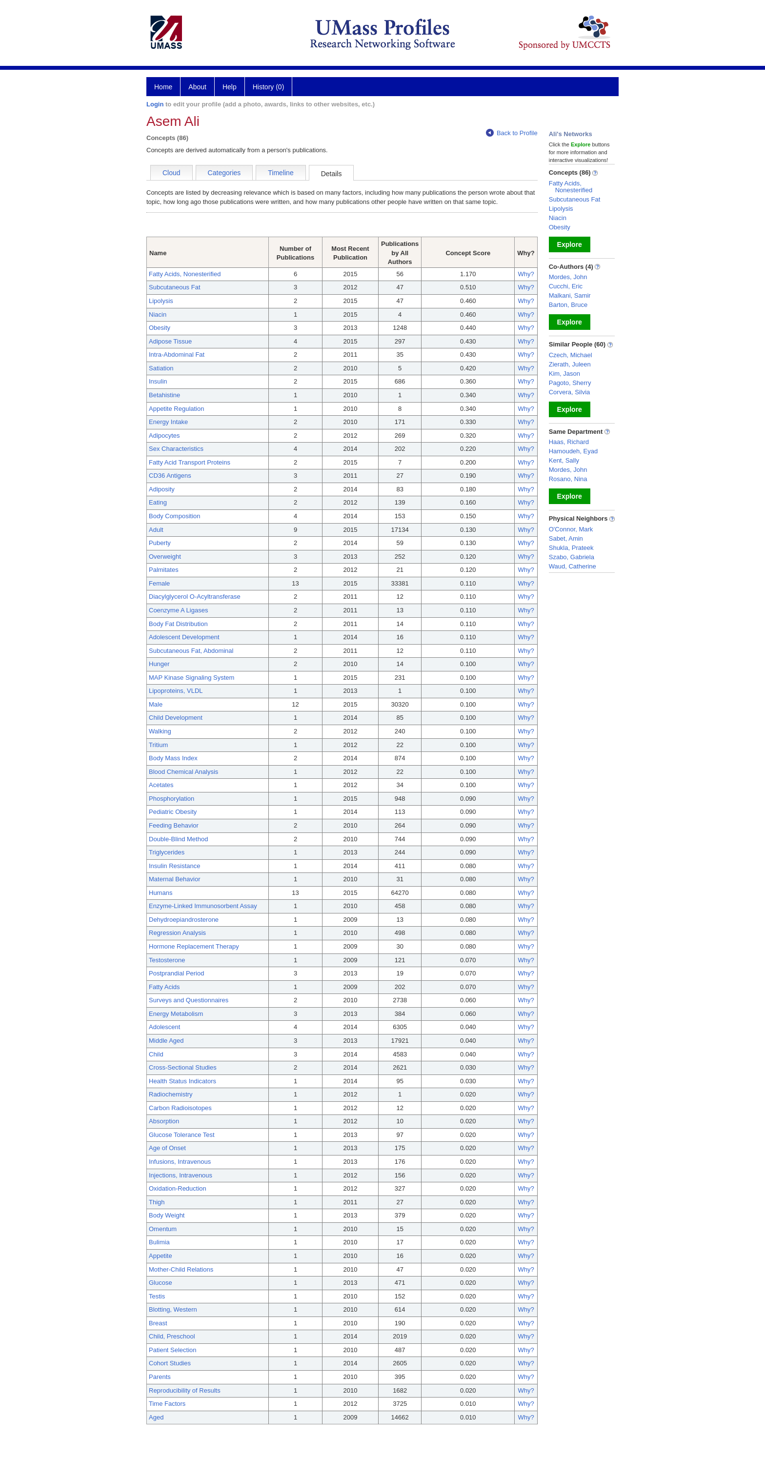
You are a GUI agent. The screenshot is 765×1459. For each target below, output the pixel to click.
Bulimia (159, 1242)
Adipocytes (164, 435)
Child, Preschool (172, 1336)
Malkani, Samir (570, 295)
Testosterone (167, 960)
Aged (156, 1417)
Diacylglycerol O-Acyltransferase (195, 596)
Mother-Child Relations (181, 1269)
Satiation (161, 368)
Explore (569, 244)
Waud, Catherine (572, 566)
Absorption (164, 1121)
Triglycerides (166, 852)
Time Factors (167, 1403)
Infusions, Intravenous (180, 1161)
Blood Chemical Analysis (183, 771)
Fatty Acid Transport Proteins (189, 462)
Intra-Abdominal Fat (176, 354)
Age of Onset (167, 1148)
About (197, 87)
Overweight (165, 556)
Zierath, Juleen (570, 364)
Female (159, 583)
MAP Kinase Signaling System (191, 677)
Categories (224, 173)
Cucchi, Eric (566, 286)
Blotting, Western (173, 1309)
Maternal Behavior (175, 879)
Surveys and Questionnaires (188, 1000)
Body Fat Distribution (178, 624)
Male (155, 704)
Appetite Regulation (176, 408)
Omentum (163, 1229)
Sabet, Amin (566, 538)
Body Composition (175, 516)
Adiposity (162, 489)
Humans (160, 892)
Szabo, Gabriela (571, 557)
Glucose (160, 1282)
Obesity (159, 327)
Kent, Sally (564, 460)
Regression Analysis (177, 932)
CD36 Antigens (170, 475)
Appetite (160, 1255)
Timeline (280, 173)
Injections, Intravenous (180, 1175)
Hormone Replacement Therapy (194, 946)
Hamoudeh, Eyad (573, 451)
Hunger (159, 664)
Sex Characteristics (176, 448)
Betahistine (164, 395)
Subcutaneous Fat (175, 287)
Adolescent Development (184, 637)
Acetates (161, 785)
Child (156, 1054)
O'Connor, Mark (571, 529)
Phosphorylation (171, 798)
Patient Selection (173, 1350)
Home (163, 87)
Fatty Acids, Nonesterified (185, 274)
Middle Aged (166, 1040)
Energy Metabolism (176, 1013)
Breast (158, 1323)
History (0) (268, 87)
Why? (526, 274)
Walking (160, 731)
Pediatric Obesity (173, 811)
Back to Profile (512, 133)
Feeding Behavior (174, 825)
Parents (160, 1376)
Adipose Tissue (170, 341)
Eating (158, 502)
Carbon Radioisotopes (180, 1108)
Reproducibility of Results (185, 1390)
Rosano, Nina (568, 479)
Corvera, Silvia (569, 392)
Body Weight (166, 1215)
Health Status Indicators (182, 1081)
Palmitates (164, 569)
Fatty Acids (164, 987)
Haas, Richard (569, 442)
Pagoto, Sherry (570, 382)
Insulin (158, 381)
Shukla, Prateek (571, 547)
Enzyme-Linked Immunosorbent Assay (203, 906)
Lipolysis (161, 300)
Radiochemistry (171, 1094)
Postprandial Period (176, 973)
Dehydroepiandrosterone (184, 919)
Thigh (157, 1202)
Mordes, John (568, 277)
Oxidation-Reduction (177, 1188)
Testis (157, 1296)
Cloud (171, 173)
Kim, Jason (564, 373)
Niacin (157, 314)
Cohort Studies (170, 1363)
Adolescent (164, 1027)
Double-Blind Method (178, 839)
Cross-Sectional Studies (183, 1067)
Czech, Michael (570, 355)
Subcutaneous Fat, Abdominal (191, 650)
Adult (156, 529)
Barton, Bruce (568, 304)
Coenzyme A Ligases (178, 610)
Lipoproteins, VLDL (176, 690)
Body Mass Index (173, 758)
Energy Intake (168, 422)
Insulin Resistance (175, 866)
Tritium (158, 745)
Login (154, 104)
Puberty (160, 543)
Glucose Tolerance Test (182, 1134)
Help (229, 87)
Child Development (175, 717)
